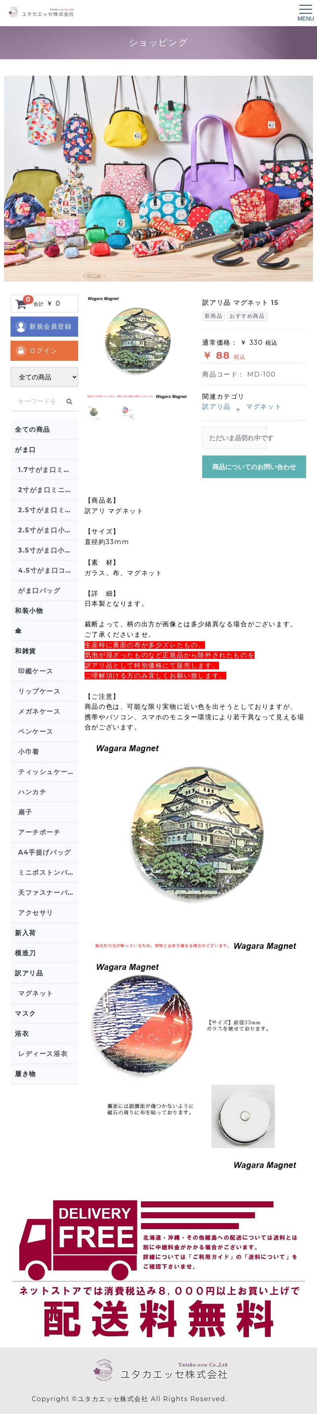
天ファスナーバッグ (48, 892)
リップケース (39, 691)
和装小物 (29, 611)
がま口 (25, 449)
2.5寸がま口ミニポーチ (48, 510)
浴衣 (22, 1033)
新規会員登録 (43, 326)
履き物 (25, 1074)
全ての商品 (32, 429)
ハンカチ (32, 792)
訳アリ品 (29, 973)
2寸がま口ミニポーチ (48, 490)
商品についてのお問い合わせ (254, 467)
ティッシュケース (46, 772)
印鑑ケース (36, 671)
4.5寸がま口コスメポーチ (48, 570)
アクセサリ (36, 913)
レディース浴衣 (43, 1054)
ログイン (36, 350)
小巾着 (28, 752)
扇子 (25, 812)
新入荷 (25, 933)
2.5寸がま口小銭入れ (48, 530)
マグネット (36, 993)
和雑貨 (25, 651)
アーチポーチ (39, 832)
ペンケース (36, 731)
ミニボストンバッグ (48, 872)
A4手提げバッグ (44, 852)
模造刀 (25, 953)
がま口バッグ (39, 590)
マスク (25, 1013)
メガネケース (39, 711)
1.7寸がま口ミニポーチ (48, 470)
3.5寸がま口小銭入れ (48, 550)
